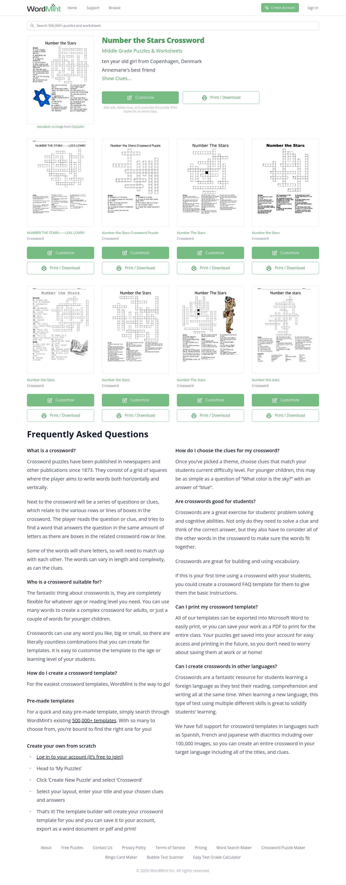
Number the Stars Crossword (153, 40)
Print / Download (221, 98)
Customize (140, 98)
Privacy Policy (134, 847)
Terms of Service (170, 847)
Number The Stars (191, 232)
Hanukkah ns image (50, 127)
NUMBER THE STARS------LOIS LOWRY (56, 232)
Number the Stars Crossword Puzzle (130, 232)
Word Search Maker (234, 847)
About (46, 847)
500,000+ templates (94, 720)
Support (92, 8)
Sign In (313, 8)
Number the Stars (266, 232)
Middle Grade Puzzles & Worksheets (142, 50)
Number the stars (265, 380)
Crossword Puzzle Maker (283, 847)
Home (72, 8)
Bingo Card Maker (121, 857)
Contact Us (102, 847)
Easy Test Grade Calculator (217, 857)
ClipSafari (77, 127)
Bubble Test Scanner (165, 857)
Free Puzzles (72, 847)
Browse (115, 8)
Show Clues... (116, 78)
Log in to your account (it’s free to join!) (80, 757)
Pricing (201, 847)
